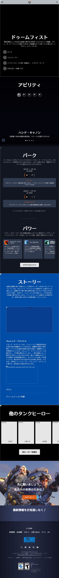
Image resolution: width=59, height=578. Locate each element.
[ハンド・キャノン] (19, 95)
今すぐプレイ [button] (29, 497)
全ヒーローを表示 (29, 452)
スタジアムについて (29, 265)
